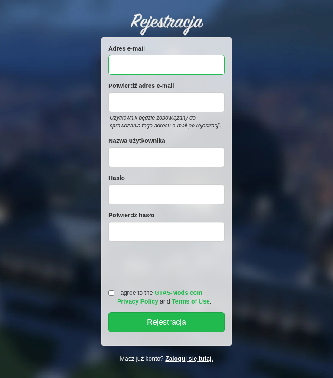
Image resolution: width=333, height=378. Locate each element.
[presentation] (167, 263)
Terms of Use (191, 301)
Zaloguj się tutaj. (189, 358)
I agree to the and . (160, 297)
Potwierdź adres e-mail (141, 85)
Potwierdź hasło (131, 215)
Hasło (116, 177)
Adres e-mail (126, 48)
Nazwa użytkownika (136, 140)
